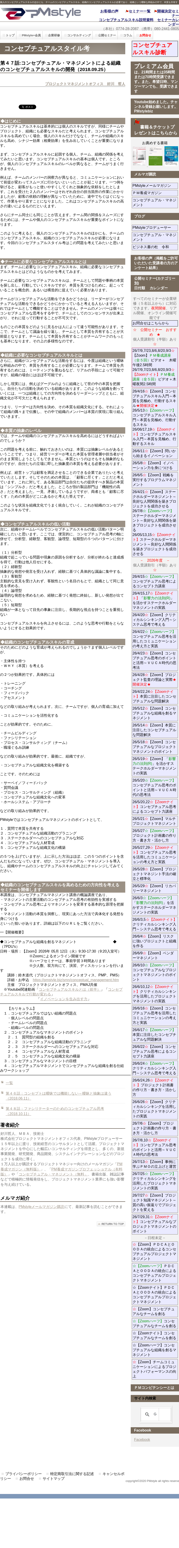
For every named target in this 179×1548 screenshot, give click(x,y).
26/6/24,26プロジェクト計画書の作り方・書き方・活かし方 (154, 1087)
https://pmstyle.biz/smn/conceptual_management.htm (76, 980)
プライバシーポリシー (23, 1474)
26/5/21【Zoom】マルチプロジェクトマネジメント (154, 821)
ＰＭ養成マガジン (155, 193)
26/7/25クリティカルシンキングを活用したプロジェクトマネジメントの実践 (154, 1181)
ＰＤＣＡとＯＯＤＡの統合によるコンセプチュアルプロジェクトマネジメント (154, 1273)
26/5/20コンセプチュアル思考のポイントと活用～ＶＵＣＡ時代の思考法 (154, 787)
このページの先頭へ (111, 1224)
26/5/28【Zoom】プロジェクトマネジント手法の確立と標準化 (154, 874)
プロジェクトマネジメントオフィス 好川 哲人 (85, 84)
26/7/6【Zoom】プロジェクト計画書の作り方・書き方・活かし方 (154, 1128)
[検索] (155, 1414)
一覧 (9, 1083)
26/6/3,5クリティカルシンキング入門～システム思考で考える (155, 924)
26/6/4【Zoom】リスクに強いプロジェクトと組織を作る (154, 941)
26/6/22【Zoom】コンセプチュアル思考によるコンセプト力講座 (154, 1051)
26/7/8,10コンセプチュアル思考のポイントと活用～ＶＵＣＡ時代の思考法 (154, 1147)
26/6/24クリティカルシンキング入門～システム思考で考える (154, 1068)
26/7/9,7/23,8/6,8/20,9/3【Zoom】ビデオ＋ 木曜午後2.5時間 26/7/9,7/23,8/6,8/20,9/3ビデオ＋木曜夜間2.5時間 (154, 367)
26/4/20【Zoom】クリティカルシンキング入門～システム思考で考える (154, 619)
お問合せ (26, 1479)
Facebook (142, 1440)
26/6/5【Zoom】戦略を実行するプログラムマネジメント (154, 479)
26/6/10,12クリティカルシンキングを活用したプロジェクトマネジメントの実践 (154, 994)
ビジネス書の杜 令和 (155, 247)
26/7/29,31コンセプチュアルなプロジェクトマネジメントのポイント (154, 1224)
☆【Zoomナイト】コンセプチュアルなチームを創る (154, 1335)
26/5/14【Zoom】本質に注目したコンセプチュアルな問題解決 (154, 730)
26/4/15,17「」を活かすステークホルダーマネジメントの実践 (154, 600)
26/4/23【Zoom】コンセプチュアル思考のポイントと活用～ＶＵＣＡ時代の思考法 (154, 660)
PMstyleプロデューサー (155, 228)
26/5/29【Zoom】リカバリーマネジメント (155, 888)
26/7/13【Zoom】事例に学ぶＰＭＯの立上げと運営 (154, 1164)
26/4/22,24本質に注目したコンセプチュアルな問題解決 (154, 696)
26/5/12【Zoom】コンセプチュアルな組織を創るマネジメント (154, 713)
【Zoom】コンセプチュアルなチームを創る (154, 1311)
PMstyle (40, 13)
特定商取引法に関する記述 (72, 1474)
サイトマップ (53, 1479)
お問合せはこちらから (151, 323)
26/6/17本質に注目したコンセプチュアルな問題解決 (154, 1034)
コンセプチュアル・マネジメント (154, 202)
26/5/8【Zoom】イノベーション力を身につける (153, 465)
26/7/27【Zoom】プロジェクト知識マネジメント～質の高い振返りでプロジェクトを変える (154, 1202)
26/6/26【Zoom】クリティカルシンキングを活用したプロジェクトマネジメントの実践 (154, 1109)
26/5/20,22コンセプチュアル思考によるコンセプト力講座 (154, 806)
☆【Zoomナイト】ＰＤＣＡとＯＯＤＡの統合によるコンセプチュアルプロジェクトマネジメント (154, 1295)
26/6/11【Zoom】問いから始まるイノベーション (154, 453)
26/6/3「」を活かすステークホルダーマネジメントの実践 (154, 905)
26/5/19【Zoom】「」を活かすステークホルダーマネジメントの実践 (154, 766)
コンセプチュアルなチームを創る (154, 1323)
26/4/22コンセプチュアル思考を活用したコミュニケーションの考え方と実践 (154, 639)
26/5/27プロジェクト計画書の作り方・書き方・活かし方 (154, 835)
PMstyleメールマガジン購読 (41, 1207)
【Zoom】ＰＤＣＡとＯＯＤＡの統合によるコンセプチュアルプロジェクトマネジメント (154, 1251)
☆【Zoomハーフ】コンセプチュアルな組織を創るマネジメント (154, 1350)
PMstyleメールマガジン (155, 186)
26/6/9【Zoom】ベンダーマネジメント (155, 955)
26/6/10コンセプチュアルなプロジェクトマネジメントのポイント (154, 972)
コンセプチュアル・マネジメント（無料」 (53, 1174)
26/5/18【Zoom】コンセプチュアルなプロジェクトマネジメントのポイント (154, 746)
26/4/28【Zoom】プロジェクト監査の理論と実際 (154, 679)
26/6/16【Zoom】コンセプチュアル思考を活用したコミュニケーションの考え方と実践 (154, 1015)
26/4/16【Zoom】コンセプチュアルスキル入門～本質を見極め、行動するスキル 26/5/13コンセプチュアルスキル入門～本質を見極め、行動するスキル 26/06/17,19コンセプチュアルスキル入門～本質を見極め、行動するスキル (154, 417)
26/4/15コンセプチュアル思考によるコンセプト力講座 (154, 581)
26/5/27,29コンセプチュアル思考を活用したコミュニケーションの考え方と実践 (154, 855)
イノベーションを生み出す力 (63, 999)
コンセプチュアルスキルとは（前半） (70, 989)
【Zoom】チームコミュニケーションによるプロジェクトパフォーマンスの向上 (154, 1369)
